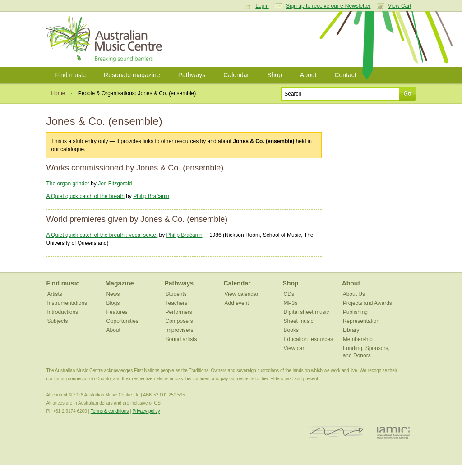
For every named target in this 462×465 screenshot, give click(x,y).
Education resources (308, 339)
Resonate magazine (132, 74)
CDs (289, 294)
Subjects (57, 321)
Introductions (62, 312)
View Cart (399, 6)
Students (176, 294)
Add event (237, 303)
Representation (361, 321)
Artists (54, 294)
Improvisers (180, 330)
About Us (354, 294)
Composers (179, 321)
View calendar (242, 294)
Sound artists (181, 339)
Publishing (355, 312)
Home (58, 93)
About (308, 74)
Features (116, 312)
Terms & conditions (110, 411)
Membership (358, 339)
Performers (179, 312)
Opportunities (122, 321)
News (113, 294)
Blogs (113, 303)
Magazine (119, 283)
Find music (70, 74)
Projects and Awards (367, 303)
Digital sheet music (306, 312)
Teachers (177, 303)
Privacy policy (146, 411)
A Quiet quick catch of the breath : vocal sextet (101, 235)
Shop (274, 74)
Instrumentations (67, 303)
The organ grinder (67, 183)
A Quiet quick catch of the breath (85, 196)
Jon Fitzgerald (115, 183)
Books (291, 330)
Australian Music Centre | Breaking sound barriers (106, 39)
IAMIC (393, 432)
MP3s (291, 303)
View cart (295, 348)
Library (351, 330)
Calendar (236, 74)
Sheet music (299, 321)
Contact (345, 74)
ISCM (336, 432)
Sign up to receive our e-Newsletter (328, 6)
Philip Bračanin (151, 196)
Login (261, 6)
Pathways (192, 74)
